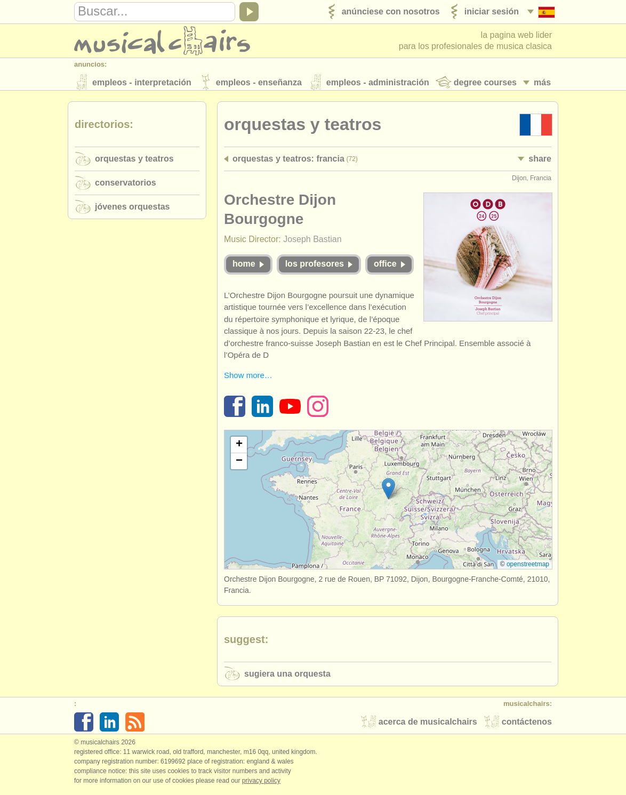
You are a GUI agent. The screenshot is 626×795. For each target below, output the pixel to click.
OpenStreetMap (528, 567)
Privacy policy (261, 784)
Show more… (248, 377)
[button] (388, 492)
